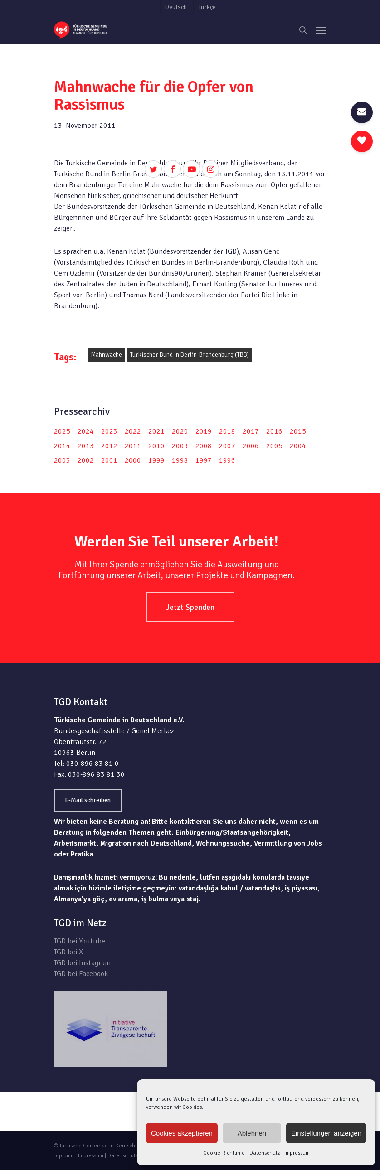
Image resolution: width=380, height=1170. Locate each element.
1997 (203, 460)
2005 (274, 445)
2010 (156, 445)
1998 (180, 460)
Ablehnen (252, 1133)
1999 (156, 460)
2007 (227, 445)
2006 (251, 445)
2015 (298, 431)
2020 (180, 431)
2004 (298, 445)
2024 (86, 431)
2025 (62, 431)
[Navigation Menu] (321, 29)
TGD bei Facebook (81, 973)
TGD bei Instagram (82, 962)
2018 (227, 431)
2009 (180, 445)
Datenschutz (264, 1153)
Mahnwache (106, 354)
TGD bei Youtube (79, 941)
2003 (62, 460)
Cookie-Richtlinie (224, 1153)
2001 (109, 460)
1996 (227, 460)
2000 (133, 460)
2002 (86, 460)
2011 (133, 445)
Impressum (297, 1153)
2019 (203, 431)
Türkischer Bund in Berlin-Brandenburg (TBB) (189, 354)
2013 (86, 445)
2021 (156, 431)
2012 (109, 445)
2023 (109, 431)
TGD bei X (68, 952)
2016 (274, 431)
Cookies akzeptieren (182, 1133)
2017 (251, 431)
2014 (62, 445)
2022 (133, 431)
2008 (203, 445)
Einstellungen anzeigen (326, 1133)
